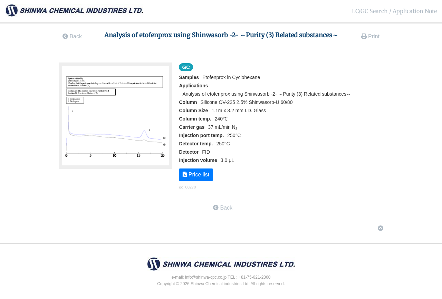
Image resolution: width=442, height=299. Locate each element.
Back (72, 36)
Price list (196, 174)
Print (370, 36)
